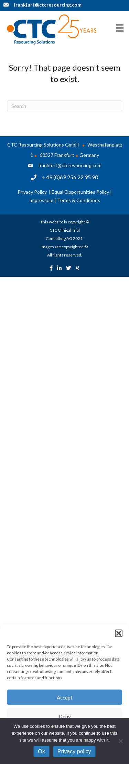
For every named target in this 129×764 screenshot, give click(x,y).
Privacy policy (74, 751)
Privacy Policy (33, 192)
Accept (65, 697)
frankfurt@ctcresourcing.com (69, 165)
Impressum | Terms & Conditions (64, 200)
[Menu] (119, 28)
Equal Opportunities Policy (80, 192)
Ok (41, 751)
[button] (118, 633)
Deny (64, 716)
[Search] (64, 106)
